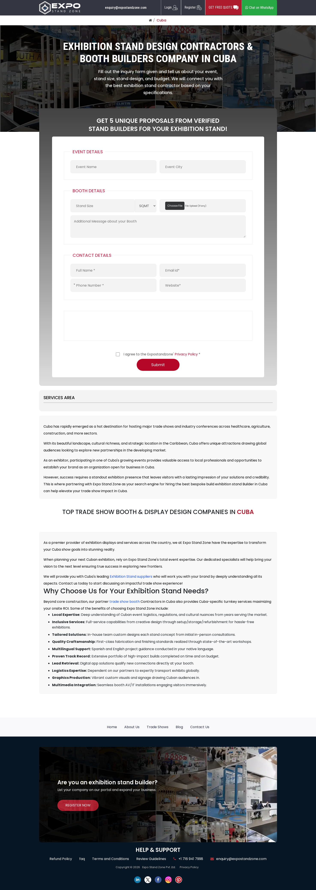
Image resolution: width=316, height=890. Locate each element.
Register (193, 7)
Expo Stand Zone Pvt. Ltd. (159, 867)
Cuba (161, 20)
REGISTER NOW (78, 805)
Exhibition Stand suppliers (131, 576)
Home (112, 727)
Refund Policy (60, 858)
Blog (179, 727)
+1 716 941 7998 (188, 858)
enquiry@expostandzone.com (126, 7)
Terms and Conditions (110, 858)
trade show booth (124, 601)
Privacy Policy (186, 354)
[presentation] (103, 325)
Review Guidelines (151, 858)
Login (171, 7)
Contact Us (199, 727)
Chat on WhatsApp (259, 8)
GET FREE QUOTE (223, 7)
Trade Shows (157, 727)
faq (82, 858)
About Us (131, 727)
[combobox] (74, 284)
